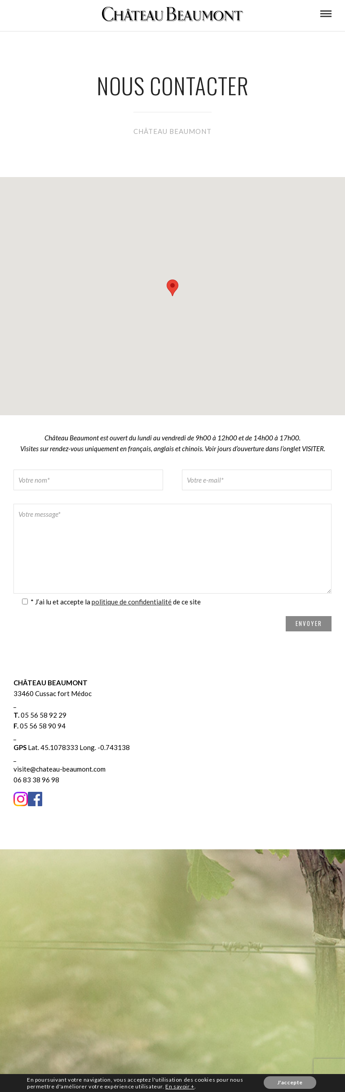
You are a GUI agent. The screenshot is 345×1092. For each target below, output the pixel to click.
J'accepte (290, 1082)
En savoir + (180, 1086)
